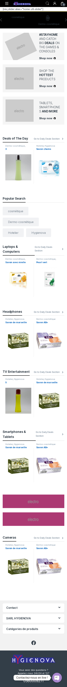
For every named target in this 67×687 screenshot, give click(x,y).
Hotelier (40, 146)
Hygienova (50, 146)
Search (47, 3)
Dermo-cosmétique (15, 146)
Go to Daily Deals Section (47, 138)
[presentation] (66, 20)
